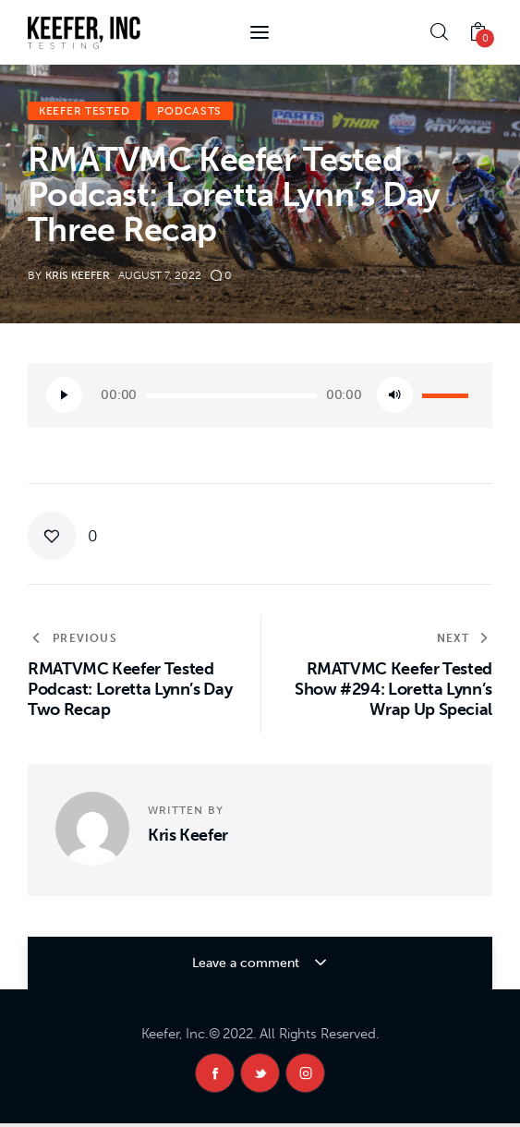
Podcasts (189, 110)
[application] (260, 395)
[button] (63, 536)
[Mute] (395, 395)
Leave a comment (247, 963)
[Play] (64, 395)
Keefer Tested (84, 110)
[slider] (231, 396)
